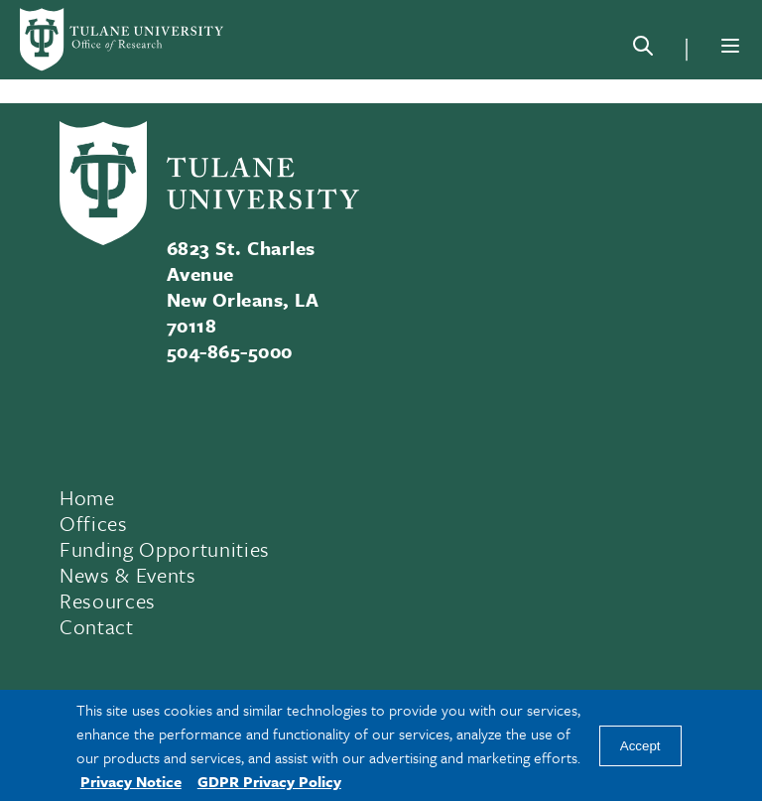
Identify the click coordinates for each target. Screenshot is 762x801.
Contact (97, 626)
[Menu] (730, 46)
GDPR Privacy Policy (269, 781)
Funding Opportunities (165, 549)
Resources (108, 600)
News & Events (128, 575)
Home (87, 497)
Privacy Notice (131, 781)
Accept (640, 745)
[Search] (643, 50)
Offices (94, 523)
